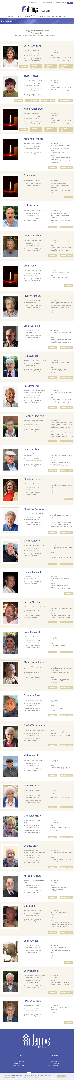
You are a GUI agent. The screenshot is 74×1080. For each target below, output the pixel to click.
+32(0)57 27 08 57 (56, 1063)
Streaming (47, 16)
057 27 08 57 (50, 2)
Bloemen (40, 16)
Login (69, 3)
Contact (65, 16)
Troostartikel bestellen (64, 66)
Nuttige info (59, 16)
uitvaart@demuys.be (61, 2)
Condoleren (34, 16)
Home (8, 16)
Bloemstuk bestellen (49, 66)
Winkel (53, 16)
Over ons (13, 16)
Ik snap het (61, 1076)
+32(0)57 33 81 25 (20, 1063)
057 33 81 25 (38, 2)
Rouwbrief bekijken (34, 66)
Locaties (27, 16)
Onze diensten (20, 16)
